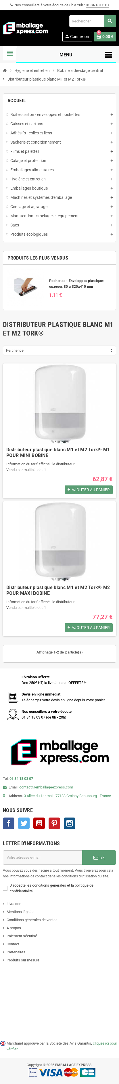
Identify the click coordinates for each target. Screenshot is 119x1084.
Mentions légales (20, 912)
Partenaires (16, 952)
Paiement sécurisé (22, 936)
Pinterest (54, 823)
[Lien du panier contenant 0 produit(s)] (105, 36)
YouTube (39, 823)
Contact (13, 944)
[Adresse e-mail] (42, 857)
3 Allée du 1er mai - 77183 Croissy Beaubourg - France (67, 796)
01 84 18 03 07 (97, 5)
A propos (14, 928)
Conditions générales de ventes (32, 920)
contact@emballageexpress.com (46, 787)
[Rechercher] (92, 21)
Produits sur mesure (23, 960)
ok (99, 857)
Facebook (8, 823)
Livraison (14, 904)
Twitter (24, 823)
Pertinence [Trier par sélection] (15, 350)
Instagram (69, 823)
